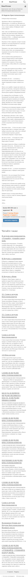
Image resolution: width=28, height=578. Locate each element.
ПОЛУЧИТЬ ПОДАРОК (10, 220)
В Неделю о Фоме (9, 276)
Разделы (16, 571)
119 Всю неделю (8, 355)
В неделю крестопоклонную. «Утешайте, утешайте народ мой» (14, 238)
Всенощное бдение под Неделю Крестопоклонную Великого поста (13, 525)
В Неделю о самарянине (12, 259)
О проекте (10, 571)
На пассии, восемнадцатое (9, 576)
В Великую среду (20, 576)
